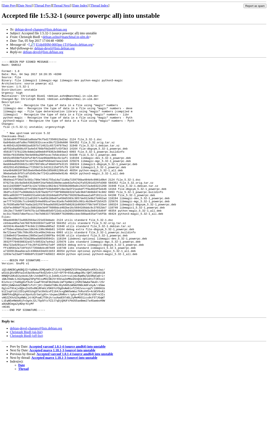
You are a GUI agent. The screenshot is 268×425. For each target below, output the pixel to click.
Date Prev (9, 5)
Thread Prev (43, 5)
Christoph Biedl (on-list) (26, 383)
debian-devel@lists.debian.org (54, 48)
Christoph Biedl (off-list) (26, 386)
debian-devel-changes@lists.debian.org (41, 29)
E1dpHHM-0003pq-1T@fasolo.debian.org (64, 44)
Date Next (25, 5)
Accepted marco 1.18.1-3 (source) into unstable (62, 401)
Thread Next (61, 5)
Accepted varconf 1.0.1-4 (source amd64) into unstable (67, 397)
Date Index (80, 5)
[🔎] (32, 44)
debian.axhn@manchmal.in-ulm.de (66, 37)
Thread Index (99, 5)
